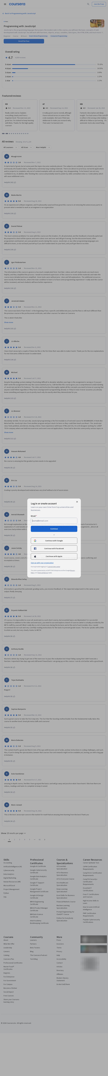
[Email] (54, 521)
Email (34, 516)
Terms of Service (43, 573)
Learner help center (54, 567)
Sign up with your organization (42, 563)
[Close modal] (77, 502)
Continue (54, 529)
